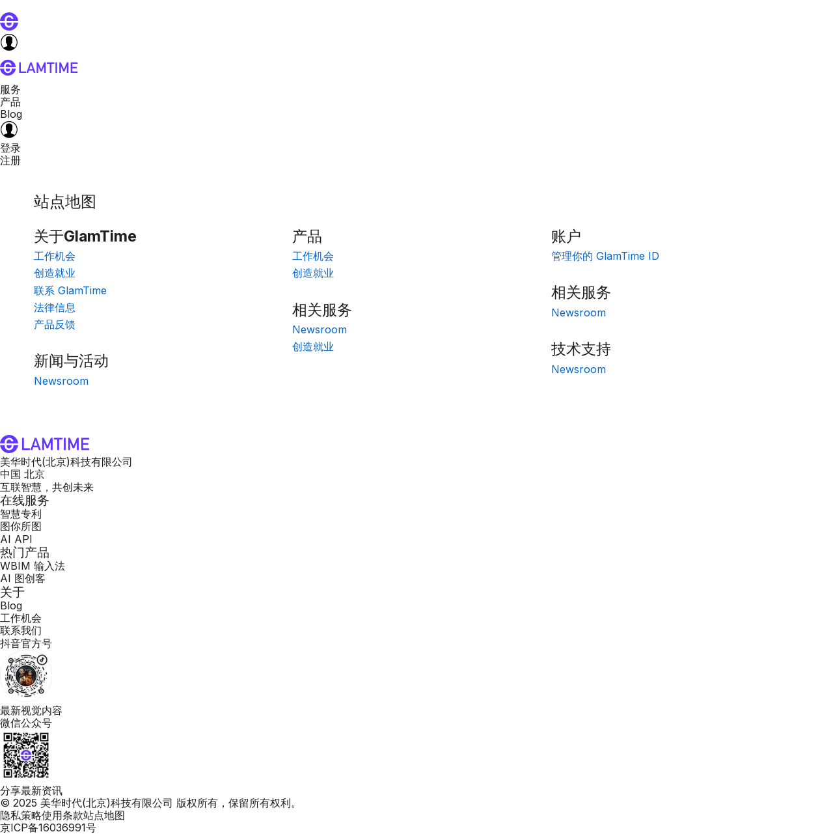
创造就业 (54, 272)
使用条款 (62, 815)
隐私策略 (21, 815)
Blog (11, 113)
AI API (16, 539)
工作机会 (54, 255)
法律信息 (54, 307)
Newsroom (61, 380)
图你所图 (21, 526)
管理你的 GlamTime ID (605, 255)
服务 (10, 89)
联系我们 (21, 630)
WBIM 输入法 (32, 565)
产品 (10, 101)
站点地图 (104, 815)
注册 (10, 160)
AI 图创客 (23, 578)
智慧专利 (21, 513)
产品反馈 (54, 324)
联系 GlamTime (70, 290)
